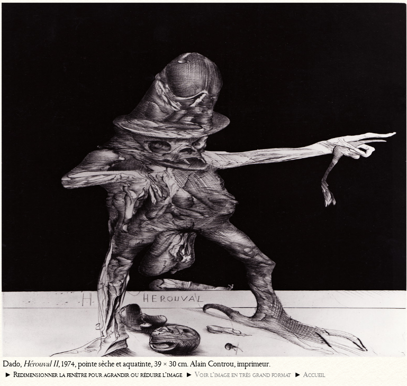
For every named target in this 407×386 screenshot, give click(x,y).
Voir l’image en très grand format (243, 375)
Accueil (314, 375)
